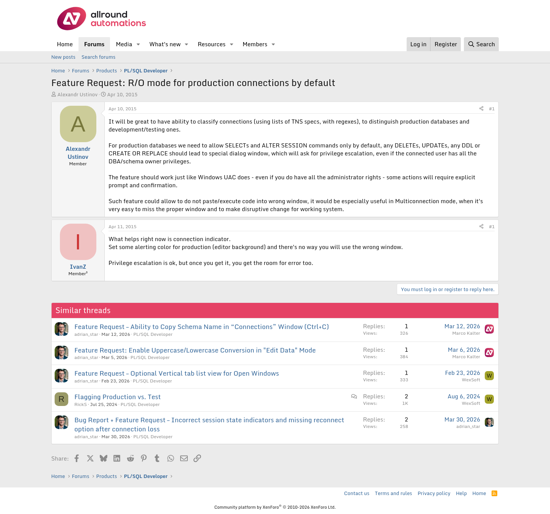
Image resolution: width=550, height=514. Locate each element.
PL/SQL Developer (152, 334)
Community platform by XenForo (275, 507)
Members (254, 44)
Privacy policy (434, 493)
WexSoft (471, 379)
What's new (165, 44)
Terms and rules (393, 493)
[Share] (481, 109)
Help (461, 493)
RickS (80, 404)
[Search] (481, 44)
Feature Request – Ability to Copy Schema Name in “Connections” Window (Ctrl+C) (201, 326)
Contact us (356, 493)
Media (124, 44)
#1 (492, 108)
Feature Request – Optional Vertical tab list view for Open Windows (176, 373)
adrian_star (86, 334)
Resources (211, 44)
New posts (63, 57)
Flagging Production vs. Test (117, 397)
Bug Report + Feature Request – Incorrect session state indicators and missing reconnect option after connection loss (209, 424)
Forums (94, 44)
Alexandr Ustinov (77, 94)
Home (65, 44)
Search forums (98, 57)
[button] (138, 44)
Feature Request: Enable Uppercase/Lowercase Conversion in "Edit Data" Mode (195, 350)
